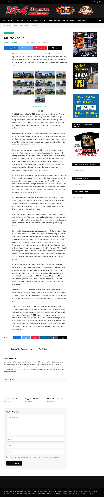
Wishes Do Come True (55, 399)
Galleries (36, 20)
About (10, 20)
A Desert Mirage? (10, 399)
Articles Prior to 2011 (79, 184)
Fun (44, 20)
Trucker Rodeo (81, 20)
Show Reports (8, 33)
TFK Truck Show (68, 20)
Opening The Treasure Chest (21, 349)
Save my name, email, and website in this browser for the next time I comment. (34, 457)
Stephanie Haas (11, 43)
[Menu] (4, 20)
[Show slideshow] (39, 106)
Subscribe (19, 20)
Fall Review (43, 349)
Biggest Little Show (32, 399)
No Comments (35, 43)
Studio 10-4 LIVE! (54, 20)
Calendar (28, 20)
